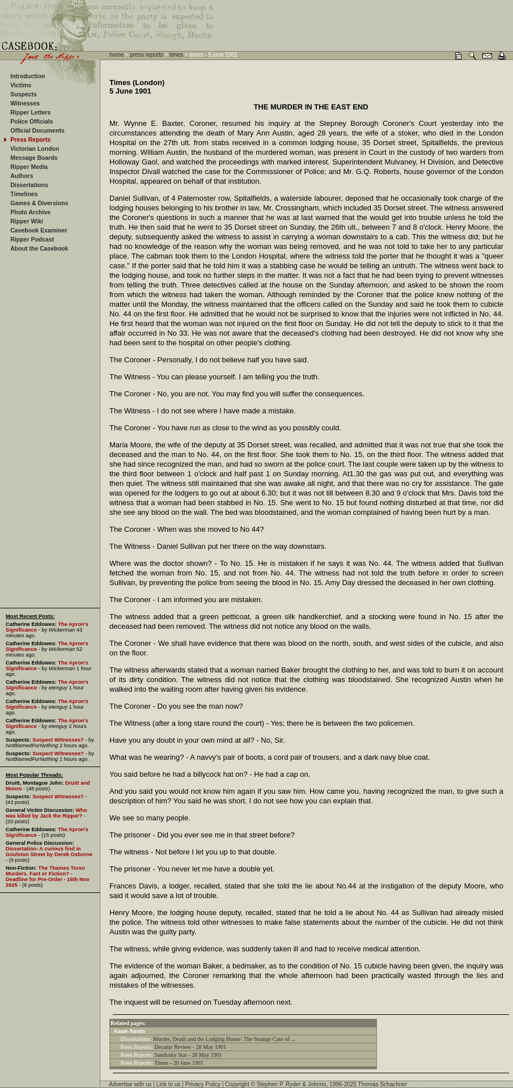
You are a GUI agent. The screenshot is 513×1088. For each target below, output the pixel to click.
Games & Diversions (39, 203)
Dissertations (29, 184)
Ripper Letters (30, 112)
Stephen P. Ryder (279, 1084)
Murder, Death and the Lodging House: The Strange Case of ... (224, 1039)
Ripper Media (29, 166)
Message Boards (33, 157)
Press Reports (30, 139)
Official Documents (37, 130)
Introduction (27, 76)
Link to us (168, 1084)
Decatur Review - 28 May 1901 (190, 1047)
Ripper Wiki (26, 221)
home (116, 55)
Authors (21, 175)
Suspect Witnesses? (58, 740)
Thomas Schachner (383, 1084)
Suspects (23, 94)
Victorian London (34, 148)
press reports (146, 55)
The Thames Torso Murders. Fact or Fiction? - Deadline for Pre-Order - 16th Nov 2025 (48, 876)
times (176, 55)
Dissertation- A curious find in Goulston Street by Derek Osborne (49, 851)
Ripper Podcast (32, 239)
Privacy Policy (203, 1084)
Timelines (23, 193)
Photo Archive (30, 212)
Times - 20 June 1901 (178, 1063)
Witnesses (25, 103)
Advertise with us (130, 1084)
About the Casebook (39, 248)
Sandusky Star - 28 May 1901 (188, 1055)
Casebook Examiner (38, 230)
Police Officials (31, 121)
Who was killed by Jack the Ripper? (46, 813)
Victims (20, 85)
